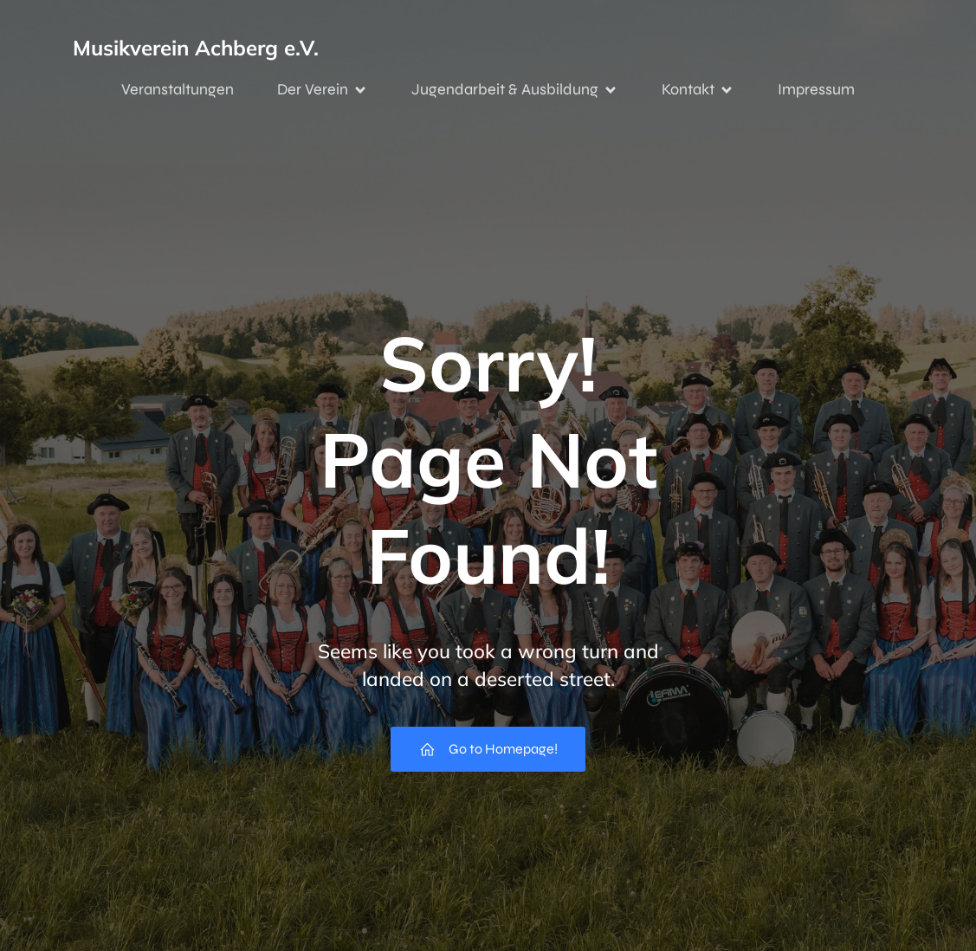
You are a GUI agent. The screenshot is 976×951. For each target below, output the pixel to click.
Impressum (816, 89)
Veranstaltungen (177, 89)
